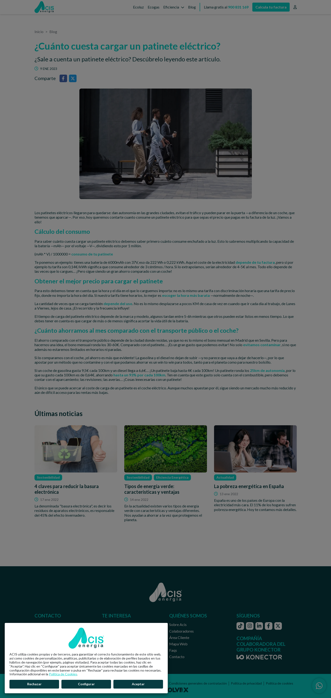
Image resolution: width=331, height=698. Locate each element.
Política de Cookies (63, 674)
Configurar (86, 684)
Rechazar (34, 684)
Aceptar (138, 684)
